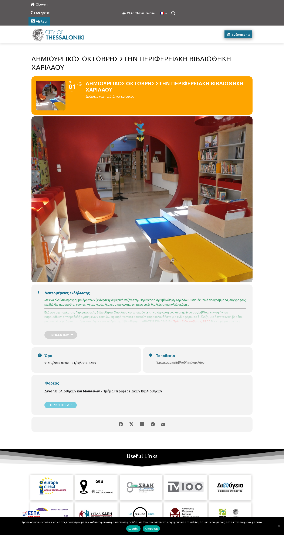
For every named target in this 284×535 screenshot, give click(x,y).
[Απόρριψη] (279, 526)
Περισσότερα (60, 405)
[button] (173, 13)
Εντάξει (133, 528)
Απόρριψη (151, 528)
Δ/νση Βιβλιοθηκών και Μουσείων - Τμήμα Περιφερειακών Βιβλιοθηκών (103, 391)
